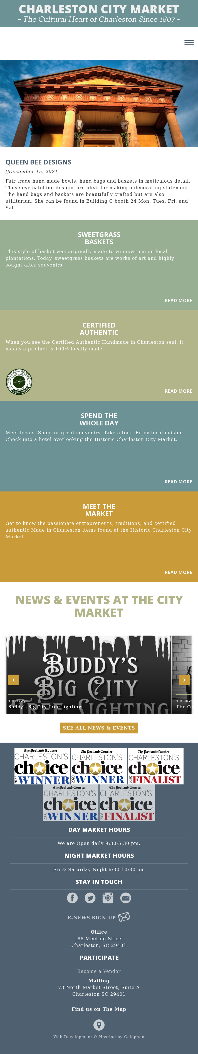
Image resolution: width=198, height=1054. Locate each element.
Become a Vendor (99, 971)
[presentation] (13, 680)
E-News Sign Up (99, 917)
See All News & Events (99, 728)
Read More (178, 300)
